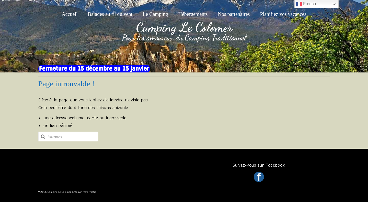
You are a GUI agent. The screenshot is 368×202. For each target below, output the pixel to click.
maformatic (89, 192)
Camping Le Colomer (184, 27)
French (306, 4)
